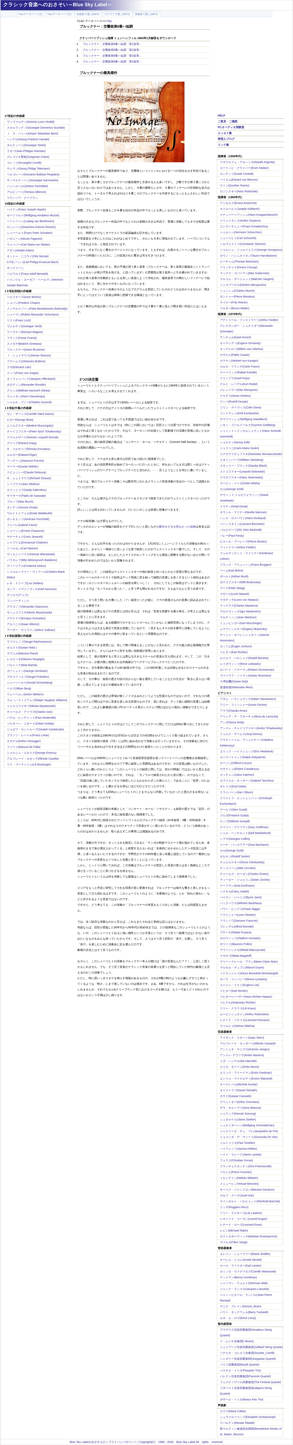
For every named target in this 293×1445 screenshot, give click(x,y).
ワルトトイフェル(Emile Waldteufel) (29, 513)
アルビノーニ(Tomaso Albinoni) (26, 192)
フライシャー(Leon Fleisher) (238, 914)
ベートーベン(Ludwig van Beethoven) (30, 221)
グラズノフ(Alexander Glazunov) (27, 606)
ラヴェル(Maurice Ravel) (22, 653)
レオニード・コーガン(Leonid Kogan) (243, 1218)
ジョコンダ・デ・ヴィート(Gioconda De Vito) (249, 1137)
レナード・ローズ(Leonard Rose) (241, 1224)
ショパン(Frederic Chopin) (23, 302)
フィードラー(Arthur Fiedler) (238, 547)
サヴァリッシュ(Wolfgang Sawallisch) (243, 419)
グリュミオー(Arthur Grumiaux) (239, 1102)
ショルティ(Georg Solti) (235, 442)
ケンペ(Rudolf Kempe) (234, 401)
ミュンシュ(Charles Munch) (237, 290)
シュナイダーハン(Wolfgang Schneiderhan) (247, 1125)
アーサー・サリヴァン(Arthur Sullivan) (31, 630)
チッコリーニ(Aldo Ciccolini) (238, 868)
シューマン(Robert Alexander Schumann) (33, 314)
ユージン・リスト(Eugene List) (239, 985)
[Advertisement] (67, 343)
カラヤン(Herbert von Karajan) (239, 360)
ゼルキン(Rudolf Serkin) (235, 856)
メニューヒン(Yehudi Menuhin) (239, 1183)
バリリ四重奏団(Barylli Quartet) (239, 1364)
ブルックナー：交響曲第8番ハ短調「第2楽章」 (112, 49)
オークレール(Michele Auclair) (239, 1084)
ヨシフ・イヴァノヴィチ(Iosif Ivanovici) (32, 589)
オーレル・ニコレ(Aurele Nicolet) (241, 1259)
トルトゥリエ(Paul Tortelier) (237, 1142)
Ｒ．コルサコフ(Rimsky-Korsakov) (28, 449)
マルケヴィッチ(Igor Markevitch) (240, 611)
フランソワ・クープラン (22, 197)
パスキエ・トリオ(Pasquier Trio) (240, 1370)
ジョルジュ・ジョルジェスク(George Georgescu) (251, 249)
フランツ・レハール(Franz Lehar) (28, 735)
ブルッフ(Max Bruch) (20, 501)
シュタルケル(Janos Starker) (238, 1119)
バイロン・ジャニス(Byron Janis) (241, 897)
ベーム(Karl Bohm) (231, 570)
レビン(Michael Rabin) (234, 1230)
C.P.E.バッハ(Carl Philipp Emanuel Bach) (33, 262)
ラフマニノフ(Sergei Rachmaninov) (29, 641)
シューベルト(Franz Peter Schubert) (29, 232)
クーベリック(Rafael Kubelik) (238, 372)
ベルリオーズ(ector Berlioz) (24, 297)
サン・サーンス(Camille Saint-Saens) (30, 413)
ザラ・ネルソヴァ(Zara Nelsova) (240, 1107)
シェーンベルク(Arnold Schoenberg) (30, 682)
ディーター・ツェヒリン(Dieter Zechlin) (245, 879)
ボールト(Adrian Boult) (234, 576)
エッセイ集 (225, 133)
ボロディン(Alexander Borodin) (26, 384)
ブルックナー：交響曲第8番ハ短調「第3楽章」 (112, 55)
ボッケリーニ (15, 268)
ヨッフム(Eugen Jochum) (236, 646)
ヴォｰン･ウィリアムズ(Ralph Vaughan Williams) (37, 700)
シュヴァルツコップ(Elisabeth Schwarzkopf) (248, 1417)
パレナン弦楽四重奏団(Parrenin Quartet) (245, 1376)
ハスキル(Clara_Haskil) (234, 891)
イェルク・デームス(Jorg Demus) (241, 734)
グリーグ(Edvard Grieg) (22, 443)
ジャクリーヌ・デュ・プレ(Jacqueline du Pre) (249, 1131)
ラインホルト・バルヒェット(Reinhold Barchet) (250, 1201)
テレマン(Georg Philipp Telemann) (28, 168)
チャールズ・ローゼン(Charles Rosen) (244, 874)
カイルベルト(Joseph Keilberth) (240, 208)
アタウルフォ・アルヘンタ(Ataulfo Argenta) (247, 162)
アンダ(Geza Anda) (232, 722)
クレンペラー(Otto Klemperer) (239, 389)
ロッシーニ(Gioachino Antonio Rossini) (31, 227)
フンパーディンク (18, 600)
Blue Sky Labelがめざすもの (87, 1442)
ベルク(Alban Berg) (19, 688)
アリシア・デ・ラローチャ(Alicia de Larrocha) (249, 716)
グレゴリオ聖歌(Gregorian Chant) (28, 156)
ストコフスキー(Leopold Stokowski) (242, 471)
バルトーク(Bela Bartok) (22, 665)
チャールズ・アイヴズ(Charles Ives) (30, 711)
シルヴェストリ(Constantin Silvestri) (243, 244)
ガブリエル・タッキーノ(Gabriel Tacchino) (247, 780)
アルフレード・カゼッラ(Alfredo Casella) (33, 758)
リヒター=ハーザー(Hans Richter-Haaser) (246, 996)
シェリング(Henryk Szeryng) (238, 1113)
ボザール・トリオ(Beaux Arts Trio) (241, 1399)
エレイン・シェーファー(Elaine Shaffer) (245, 1254)
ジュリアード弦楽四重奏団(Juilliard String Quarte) (251, 1347)
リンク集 (223, 144)
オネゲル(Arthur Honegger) (24, 741)
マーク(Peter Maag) (232, 588)
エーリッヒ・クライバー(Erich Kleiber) (244, 168)
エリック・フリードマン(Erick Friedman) (246, 1072)
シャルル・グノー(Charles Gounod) (29, 402)
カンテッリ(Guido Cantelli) (237, 173)
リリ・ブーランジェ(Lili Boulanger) (29, 764)
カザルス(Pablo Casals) (235, 354)
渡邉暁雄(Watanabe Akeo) (236, 687)
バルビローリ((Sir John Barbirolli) (241, 529)
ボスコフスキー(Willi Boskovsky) (240, 582)
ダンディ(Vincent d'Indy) (22, 507)
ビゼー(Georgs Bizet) (20, 419)
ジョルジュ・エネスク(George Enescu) (32, 752)
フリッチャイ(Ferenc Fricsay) (238, 267)
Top (109, 21)
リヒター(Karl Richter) (234, 652)
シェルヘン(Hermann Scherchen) (241, 232)
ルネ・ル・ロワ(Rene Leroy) (238, 1318)
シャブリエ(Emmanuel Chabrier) (27, 542)
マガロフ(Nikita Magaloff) (236, 955)
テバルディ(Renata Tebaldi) (237, 1422)
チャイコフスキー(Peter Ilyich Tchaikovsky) (34, 431)
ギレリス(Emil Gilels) (233, 786)
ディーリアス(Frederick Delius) (26, 565)
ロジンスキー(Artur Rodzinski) (239, 191)
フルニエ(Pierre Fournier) (236, 1172)
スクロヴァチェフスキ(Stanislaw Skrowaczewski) (251, 454)
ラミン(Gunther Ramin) (234, 185)
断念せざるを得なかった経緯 (177, 526)
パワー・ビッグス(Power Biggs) (240, 909)
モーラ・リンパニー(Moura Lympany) (243, 979)
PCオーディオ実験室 (231, 127)
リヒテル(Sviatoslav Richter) (238, 1002)
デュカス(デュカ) (17, 595)
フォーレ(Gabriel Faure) (22, 525)
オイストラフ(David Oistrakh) (238, 1090)
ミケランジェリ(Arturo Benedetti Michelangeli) (249, 973)
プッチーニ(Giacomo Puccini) (25, 460)
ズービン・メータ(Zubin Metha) (240, 483)
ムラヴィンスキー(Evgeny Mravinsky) (243, 629)
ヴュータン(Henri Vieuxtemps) (26, 396)
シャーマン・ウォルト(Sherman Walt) (244, 1283)
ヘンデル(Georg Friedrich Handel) (28, 139)
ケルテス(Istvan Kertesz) (235, 395)
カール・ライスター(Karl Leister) (240, 1265)
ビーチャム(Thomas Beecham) (239, 261)
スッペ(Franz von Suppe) (23, 373)
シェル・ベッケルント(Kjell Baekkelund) (245, 833)
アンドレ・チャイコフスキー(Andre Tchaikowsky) (251, 728)
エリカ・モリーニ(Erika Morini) (239, 1066)
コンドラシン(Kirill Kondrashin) (239, 413)
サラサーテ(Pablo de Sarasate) (26, 495)
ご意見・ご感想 (227, 121)
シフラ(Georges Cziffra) (235, 838)
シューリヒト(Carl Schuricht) (238, 238)
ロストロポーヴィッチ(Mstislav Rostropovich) (248, 1236)
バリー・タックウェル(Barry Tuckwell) (244, 1312)
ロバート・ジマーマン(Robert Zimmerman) (247, 669)
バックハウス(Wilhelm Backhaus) (241, 903)
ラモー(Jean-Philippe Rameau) (26, 151)
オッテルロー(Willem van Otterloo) (241, 349)
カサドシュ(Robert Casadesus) (239, 768)
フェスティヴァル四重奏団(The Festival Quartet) (250, 1382)
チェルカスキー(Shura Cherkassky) (242, 862)
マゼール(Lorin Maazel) (234, 593)
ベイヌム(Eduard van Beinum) (239, 179)
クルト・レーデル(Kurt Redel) (239, 384)
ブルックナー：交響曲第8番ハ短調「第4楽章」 (112, 61)
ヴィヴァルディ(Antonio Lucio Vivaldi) (31, 121)
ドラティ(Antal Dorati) (234, 506)
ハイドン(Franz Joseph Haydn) (26, 209)
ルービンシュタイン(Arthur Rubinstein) (244, 1014)
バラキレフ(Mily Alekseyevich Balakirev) (32, 560)
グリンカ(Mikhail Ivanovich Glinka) (28, 390)
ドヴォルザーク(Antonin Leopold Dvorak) (33, 437)
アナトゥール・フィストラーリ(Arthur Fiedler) (249, 320)
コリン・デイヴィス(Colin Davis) (240, 407)
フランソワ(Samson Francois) (239, 920)
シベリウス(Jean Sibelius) (23, 484)
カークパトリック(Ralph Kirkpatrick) (243, 757)
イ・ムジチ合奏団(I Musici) (237, 1341)
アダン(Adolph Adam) (20, 250)
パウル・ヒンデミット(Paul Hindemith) (31, 717)
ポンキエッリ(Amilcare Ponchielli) (28, 519)
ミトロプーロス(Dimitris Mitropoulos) (243, 284)
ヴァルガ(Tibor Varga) (233, 1242)
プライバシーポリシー (122, 1442)
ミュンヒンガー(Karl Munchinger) (241, 623)
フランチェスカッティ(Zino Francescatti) (246, 1166)
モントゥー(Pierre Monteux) (237, 296)
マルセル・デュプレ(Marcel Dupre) (242, 967)
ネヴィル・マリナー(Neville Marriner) (243, 512)
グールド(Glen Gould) (233, 809)
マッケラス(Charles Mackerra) (239, 605)
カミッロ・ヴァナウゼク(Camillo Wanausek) (248, 1271)
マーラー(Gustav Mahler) (22, 466)
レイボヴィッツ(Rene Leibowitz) (240, 663)
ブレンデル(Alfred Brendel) (237, 926)
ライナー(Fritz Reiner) (234, 302)
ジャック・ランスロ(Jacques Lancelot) (244, 1289)
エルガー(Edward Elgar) (22, 454)
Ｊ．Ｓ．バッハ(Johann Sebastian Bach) (32, 133)
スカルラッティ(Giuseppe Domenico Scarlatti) (36, 127)
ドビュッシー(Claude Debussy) (26, 472)
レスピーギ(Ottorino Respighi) (26, 659)
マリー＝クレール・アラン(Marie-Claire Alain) (249, 961)
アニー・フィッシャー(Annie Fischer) (243, 704)
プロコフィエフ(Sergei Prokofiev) (28, 676)
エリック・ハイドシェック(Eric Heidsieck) (246, 751)
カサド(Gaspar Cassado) (235, 1096)
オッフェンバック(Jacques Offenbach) (31, 378)
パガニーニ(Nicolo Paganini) (24, 238)
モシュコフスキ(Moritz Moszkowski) (29, 612)
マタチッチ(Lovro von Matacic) (239, 599)
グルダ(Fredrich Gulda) (234, 815)
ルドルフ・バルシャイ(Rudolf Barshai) (244, 658)
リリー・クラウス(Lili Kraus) (238, 1008)
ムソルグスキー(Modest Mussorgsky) (30, 425)
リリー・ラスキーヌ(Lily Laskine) (241, 1213)
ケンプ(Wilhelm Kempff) (235, 821)
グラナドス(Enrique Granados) (26, 618)
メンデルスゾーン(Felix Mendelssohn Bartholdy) (37, 308)
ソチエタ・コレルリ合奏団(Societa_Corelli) (247, 1352)
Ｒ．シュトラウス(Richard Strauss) (29, 478)
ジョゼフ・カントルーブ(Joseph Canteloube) (35, 729)
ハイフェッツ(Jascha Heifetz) (238, 1148)
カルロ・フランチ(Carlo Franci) (240, 366)
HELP (221, 115)
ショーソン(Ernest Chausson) (26, 530)
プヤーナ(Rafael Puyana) (236, 932)
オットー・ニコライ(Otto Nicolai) (28, 256)
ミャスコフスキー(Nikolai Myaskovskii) (31, 706)
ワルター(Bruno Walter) (235, 308)
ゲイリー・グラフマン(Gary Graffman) (244, 827)
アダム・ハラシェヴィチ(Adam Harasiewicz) (248, 699)
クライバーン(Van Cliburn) (236, 792)
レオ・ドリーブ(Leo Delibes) (25, 583)
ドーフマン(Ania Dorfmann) (237, 885)
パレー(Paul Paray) (232, 535)
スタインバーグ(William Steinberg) (241, 459)
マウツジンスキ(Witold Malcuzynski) (242, 950)
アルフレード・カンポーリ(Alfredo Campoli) (248, 1043)
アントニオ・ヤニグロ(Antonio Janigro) (245, 1049)
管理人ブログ (226, 139)
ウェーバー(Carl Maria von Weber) (28, 244)
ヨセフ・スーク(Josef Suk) (237, 1195)
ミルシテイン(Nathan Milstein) (239, 1178)
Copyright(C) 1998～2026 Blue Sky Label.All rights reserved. (181, 1442)
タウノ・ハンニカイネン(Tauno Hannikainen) (248, 255)
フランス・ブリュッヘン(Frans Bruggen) (245, 564)
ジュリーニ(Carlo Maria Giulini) (239, 448)
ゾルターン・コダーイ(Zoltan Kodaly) (30, 723)
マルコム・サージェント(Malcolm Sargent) (247, 279)
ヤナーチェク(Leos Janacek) (25, 536)
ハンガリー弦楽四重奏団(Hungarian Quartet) (248, 1358)
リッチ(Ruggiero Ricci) (234, 1207)
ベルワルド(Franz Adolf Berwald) (27, 273)
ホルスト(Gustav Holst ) (22, 647)
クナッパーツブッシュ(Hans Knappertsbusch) (249, 214)
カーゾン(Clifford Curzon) (236, 763)
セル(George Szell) (232, 489)
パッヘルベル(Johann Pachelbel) (27, 186)
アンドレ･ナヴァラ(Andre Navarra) (242, 1055)
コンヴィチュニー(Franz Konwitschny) (244, 226)
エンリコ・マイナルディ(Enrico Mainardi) (246, 1078)
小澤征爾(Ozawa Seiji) (234, 681)
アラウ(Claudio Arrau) (233, 710)
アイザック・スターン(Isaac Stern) (242, 1037)
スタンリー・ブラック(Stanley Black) (243, 465)
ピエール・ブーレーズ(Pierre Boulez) (243, 541)
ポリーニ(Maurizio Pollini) (236, 944)
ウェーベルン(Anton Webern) (25, 694)
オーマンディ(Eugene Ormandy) (240, 343)
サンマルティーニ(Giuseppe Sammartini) (32, 180)
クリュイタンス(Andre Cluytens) (240, 220)
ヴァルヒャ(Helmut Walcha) (237, 1026)
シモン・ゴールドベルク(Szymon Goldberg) (247, 425)
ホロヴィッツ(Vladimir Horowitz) (240, 938)
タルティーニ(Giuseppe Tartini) (26, 145)
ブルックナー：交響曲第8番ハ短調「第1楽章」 (112, 44)
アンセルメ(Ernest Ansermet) (238, 203)
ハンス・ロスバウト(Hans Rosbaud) (243, 518)
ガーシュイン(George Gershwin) (27, 671)
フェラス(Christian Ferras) (236, 1160)
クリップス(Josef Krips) (235, 378)
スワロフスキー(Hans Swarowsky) (241, 477)
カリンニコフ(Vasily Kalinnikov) (27, 489)
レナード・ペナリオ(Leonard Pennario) (245, 1020)
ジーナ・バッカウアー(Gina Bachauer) (244, 844)
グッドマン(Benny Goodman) (238, 1277)
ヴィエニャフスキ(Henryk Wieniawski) (31, 554)
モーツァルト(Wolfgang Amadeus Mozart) (33, 215)
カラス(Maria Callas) (233, 1411)
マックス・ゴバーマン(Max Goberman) (244, 273)
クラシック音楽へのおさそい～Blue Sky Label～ (57, 4)
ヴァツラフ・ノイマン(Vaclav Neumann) (245, 675)
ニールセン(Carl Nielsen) (22, 548)
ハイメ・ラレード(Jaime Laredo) (240, 1154)
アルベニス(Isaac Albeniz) (23, 624)
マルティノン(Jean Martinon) (238, 617)
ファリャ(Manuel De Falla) (23, 747)
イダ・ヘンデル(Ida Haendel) (238, 1061)
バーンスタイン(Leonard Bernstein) (242, 524)
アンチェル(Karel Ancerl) (235, 337)
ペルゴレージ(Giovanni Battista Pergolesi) (33, 174)
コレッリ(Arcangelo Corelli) (24, 162)
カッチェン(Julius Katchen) (237, 774)
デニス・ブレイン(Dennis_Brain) (240, 1306)
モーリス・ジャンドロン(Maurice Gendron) (247, 1189)
